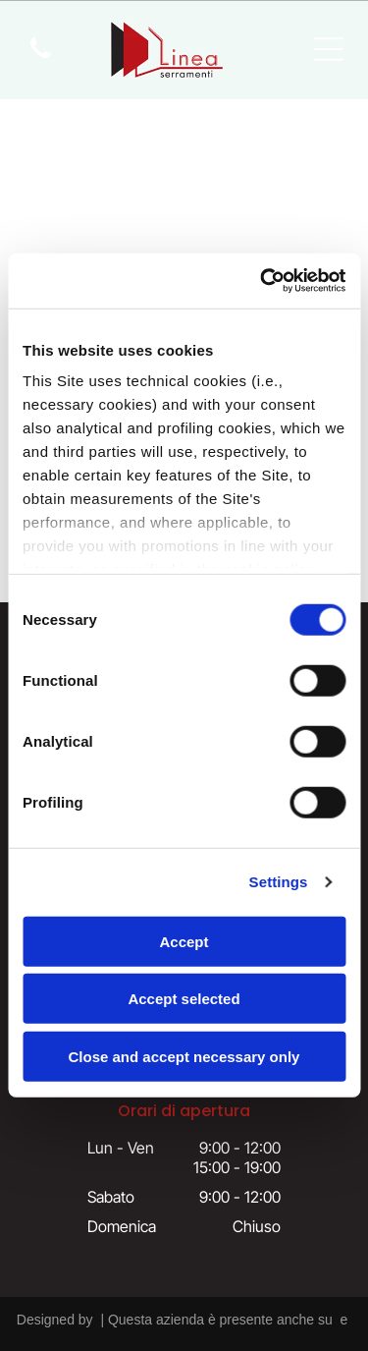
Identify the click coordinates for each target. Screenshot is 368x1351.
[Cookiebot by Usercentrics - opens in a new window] (262, 281)
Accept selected (183, 998)
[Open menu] (328, 49)
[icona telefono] (41, 59)
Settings (278, 881)
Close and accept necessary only (184, 1056)
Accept (183, 941)
